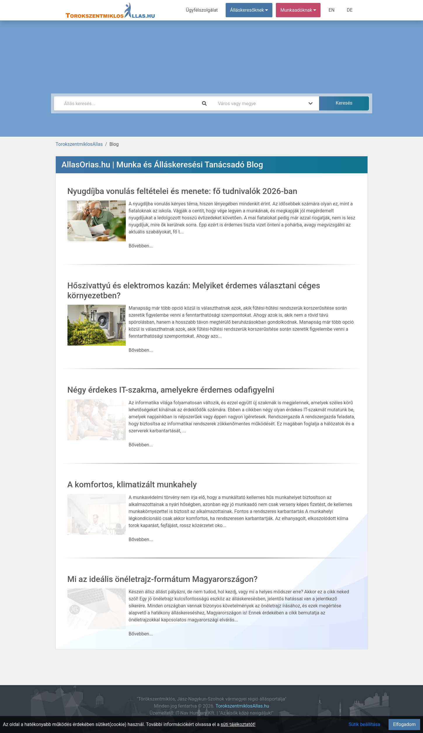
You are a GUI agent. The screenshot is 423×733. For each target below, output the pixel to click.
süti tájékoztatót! (238, 724)
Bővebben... (141, 246)
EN (331, 10)
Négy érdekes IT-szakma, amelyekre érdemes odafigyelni (170, 390)
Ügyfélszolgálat (202, 10)
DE (350, 10)
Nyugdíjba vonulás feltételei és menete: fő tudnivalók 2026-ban (182, 191)
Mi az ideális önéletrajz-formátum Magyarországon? (162, 579)
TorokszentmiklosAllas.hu (242, 706)
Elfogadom (404, 724)
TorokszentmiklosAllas (79, 144)
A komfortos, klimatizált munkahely (132, 484)
